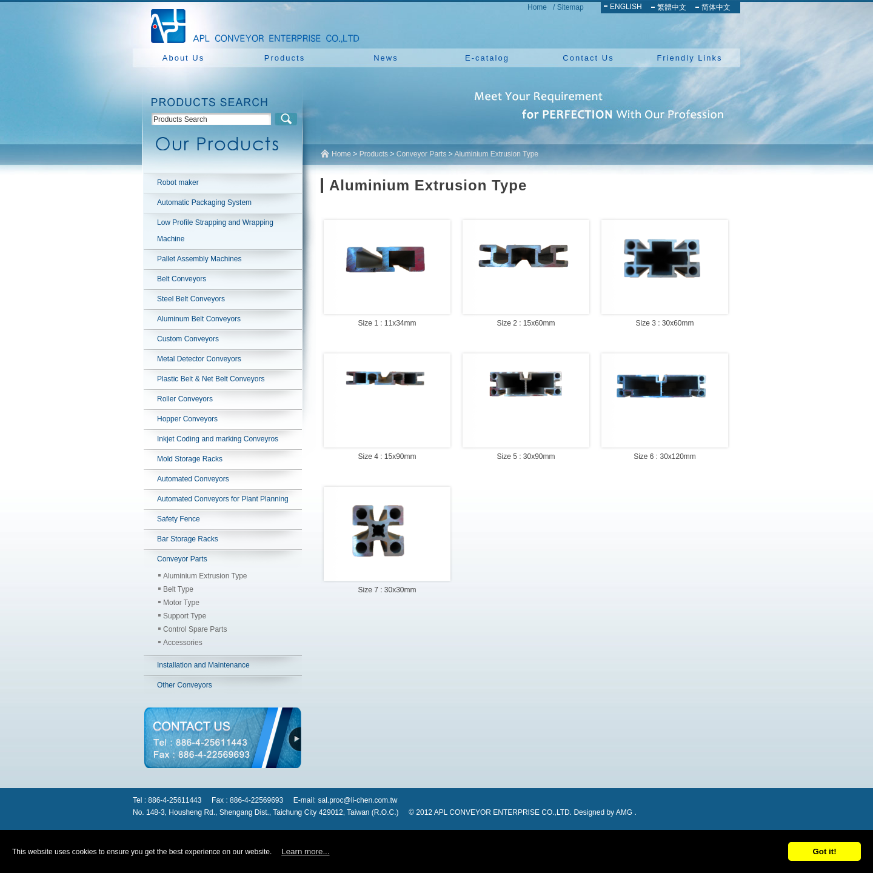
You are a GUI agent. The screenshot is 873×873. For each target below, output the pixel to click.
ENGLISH (626, 6)
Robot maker (178, 182)
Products (284, 57)
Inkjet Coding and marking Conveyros (217, 439)
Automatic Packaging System (204, 202)
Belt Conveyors (181, 279)
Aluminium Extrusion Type (205, 576)
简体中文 (716, 7)
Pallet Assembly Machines (199, 259)
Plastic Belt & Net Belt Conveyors (210, 379)
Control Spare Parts (195, 629)
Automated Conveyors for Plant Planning (223, 499)
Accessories (182, 642)
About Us (183, 57)
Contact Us (588, 57)
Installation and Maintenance (203, 665)
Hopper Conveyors (187, 419)
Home (537, 7)
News (385, 57)
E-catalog (487, 57)
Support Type (184, 616)
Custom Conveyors (188, 339)
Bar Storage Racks (187, 539)
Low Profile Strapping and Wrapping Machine (215, 230)
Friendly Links (689, 57)
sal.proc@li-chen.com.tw (358, 800)
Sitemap (570, 7)
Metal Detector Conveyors (199, 359)
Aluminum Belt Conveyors (199, 319)
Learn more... (305, 851)
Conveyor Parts (182, 559)
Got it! (824, 851)
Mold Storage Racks (189, 459)
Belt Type (178, 589)
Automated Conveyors (193, 479)
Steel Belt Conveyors (191, 299)
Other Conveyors (184, 685)
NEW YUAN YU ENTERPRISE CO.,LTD (251, 24)
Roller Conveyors (185, 399)
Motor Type (181, 602)
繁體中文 (671, 7)
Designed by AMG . (605, 812)
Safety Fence (178, 519)
